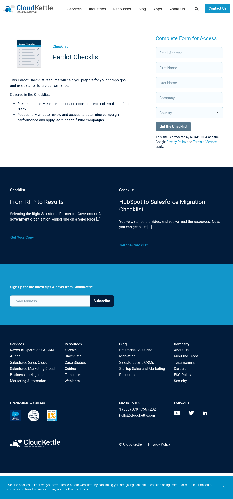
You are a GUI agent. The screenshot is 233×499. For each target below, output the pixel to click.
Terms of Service (205, 142)
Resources (122, 9)
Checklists (73, 356)
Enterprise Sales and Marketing (135, 353)
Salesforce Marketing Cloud (32, 368)
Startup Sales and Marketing (142, 368)
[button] (223, 486)
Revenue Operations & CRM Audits (32, 353)
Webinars (72, 381)
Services (74, 9)
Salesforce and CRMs (136, 362)
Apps (157, 9)
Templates (73, 375)
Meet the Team (186, 356)
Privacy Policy (176, 142)
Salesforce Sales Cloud (29, 362)
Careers (180, 368)
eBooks (71, 350)
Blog (142, 9)
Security (180, 381)
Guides (70, 368)
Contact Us (217, 8)
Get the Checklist (134, 245)
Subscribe (102, 301)
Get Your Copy (22, 237)
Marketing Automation (28, 381)
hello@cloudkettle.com (137, 415)
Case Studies (75, 362)
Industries (97, 9)
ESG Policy (182, 375)
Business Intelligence (27, 375)
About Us (177, 9)
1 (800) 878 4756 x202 (137, 409)
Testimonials (184, 362)
